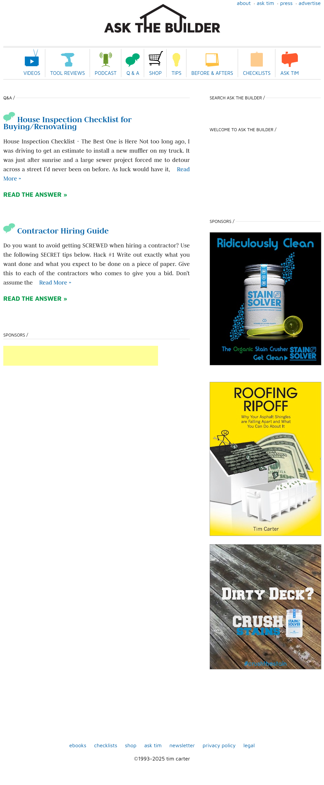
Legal (249, 745)
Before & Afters (212, 73)
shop (131, 745)
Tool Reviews (67, 73)
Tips (177, 73)
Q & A (132, 73)
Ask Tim (265, 3)
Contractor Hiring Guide (56, 231)
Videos (31, 73)
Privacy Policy (219, 745)
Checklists (256, 73)
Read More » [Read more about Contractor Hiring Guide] (55, 282)
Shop (155, 73)
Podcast (106, 73)
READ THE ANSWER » (35, 194)
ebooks (78, 745)
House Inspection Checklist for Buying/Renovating (67, 122)
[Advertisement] (80, 356)
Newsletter (182, 745)
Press (286, 3)
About (244, 3)
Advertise (310, 3)
